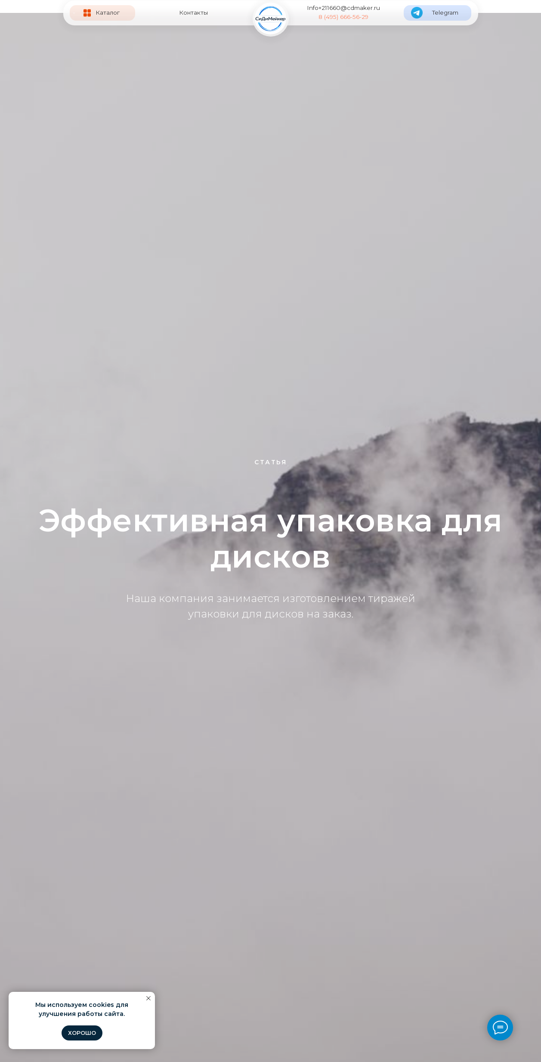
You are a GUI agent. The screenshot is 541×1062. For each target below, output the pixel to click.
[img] (270, 18)
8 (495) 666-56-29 (343, 16)
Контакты (193, 12)
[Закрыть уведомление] (148, 998)
